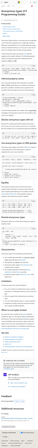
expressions (25, 265)
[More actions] (35, 6)
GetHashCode (12, 194)
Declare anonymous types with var (12, 29)
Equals (3, 194)
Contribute (30, 441)
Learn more (4, 352)
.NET (8, 6)
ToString (18, 272)
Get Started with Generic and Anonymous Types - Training (16, 418)
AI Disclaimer (4, 441)
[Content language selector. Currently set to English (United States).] (9, 432)
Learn (3, 6)
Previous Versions (14, 441)
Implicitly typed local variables (13, 339)
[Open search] (30, 2)
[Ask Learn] (32, 6)
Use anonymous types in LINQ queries (13, 31)
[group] (19, 71)
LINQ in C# (8, 344)
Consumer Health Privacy (15, 443)
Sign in (35, 2)
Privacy (3, 443)
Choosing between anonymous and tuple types (15, 328)
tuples (24, 314)
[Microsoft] (19, 2)
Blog (22, 441)
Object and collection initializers (14, 337)
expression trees (25, 274)
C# (13, 6)
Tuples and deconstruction (12, 342)
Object (24, 260)
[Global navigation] (1, 2)
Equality (5, 33)
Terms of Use (28, 443)
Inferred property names (9, 26)
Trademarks (4, 445)
